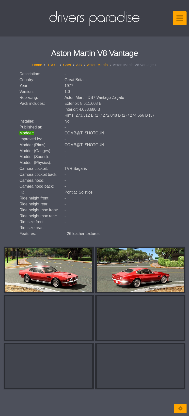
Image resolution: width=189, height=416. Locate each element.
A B (79, 65)
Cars (67, 65)
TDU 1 (52, 65)
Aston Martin (97, 65)
